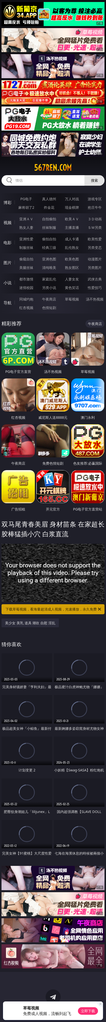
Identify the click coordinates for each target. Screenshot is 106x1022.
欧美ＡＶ (72, 219)
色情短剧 (49, 307)
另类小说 (49, 287)
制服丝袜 (26, 247)
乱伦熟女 (72, 247)
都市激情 (26, 279)
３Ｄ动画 (95, 219)
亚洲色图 (49, 259)
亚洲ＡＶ (26, 219)
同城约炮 (26, 299)
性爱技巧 (95, 287)
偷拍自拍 (49, 239)
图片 (8, 262)
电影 (8, 242)
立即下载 (88, 1010)
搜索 (94, 180)
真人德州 (49, 198)
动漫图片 (95, 259)
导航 (8, 302)
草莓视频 (72, 299)
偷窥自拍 (26, 259)
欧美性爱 (95, 239)
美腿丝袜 (26, 267)
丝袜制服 (49, 227)
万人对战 (72, 198)
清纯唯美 (49, 267)
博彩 (8, 202)
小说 (8, 282)
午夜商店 (49, 299)
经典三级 (49, 247)
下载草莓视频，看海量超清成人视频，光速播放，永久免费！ (54, 609)
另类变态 (95, 247)
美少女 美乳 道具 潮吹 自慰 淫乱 (30, 623)
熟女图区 (72, 267)
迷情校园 (26, 287)
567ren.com (53, 168)
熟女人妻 (26, 227)
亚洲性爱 (26, 239)
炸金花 (49, 207)
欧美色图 (72, 259)
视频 (8, 222)
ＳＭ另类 (95, 227)
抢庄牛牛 (95, 207)
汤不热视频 (94, 299)
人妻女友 (72, 279)
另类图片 (95, 267)
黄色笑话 (72, 287)
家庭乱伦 (49, 279)
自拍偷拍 (49, 219)
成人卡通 (72, 239)
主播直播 (72, 227)
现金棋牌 (72, 207)
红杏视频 (26, 307)
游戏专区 (95, 198)
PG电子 (26, 198)
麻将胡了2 (26, 207)
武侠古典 (95, 279)
